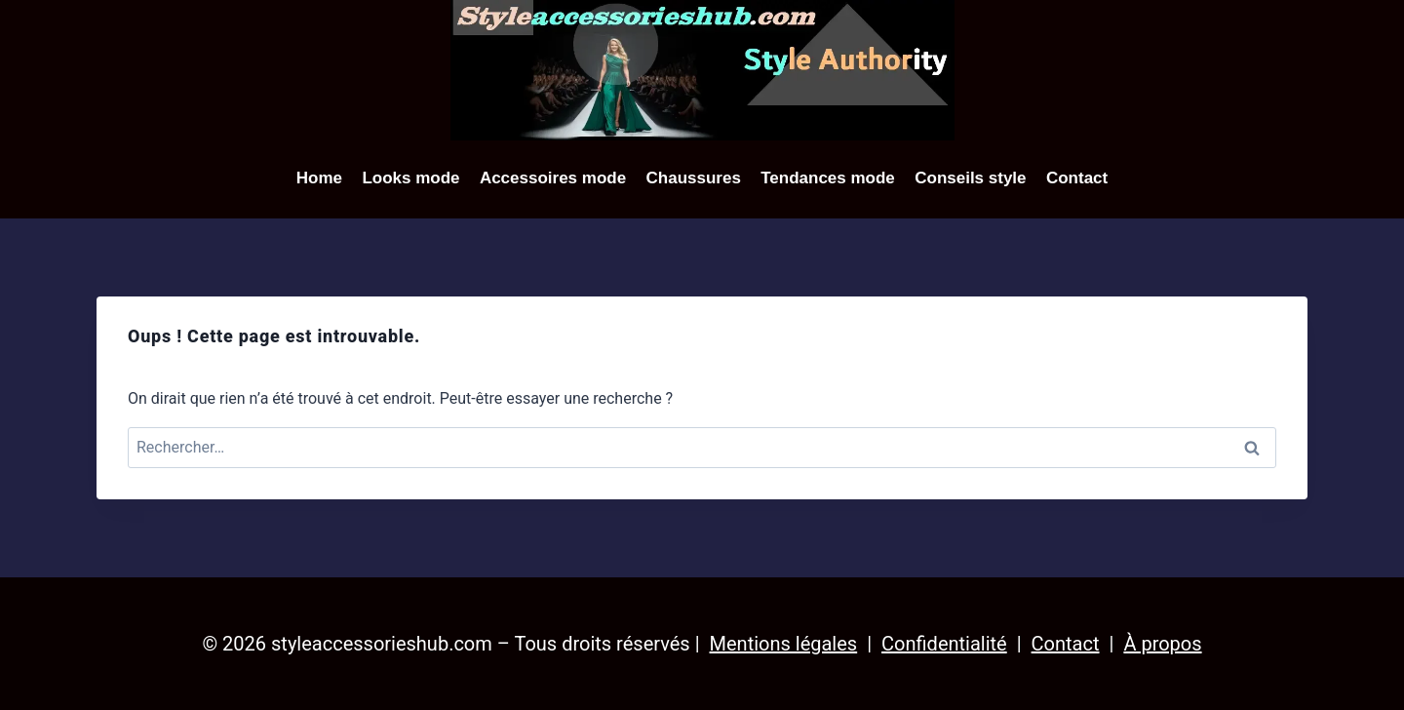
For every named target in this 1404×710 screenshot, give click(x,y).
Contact (1077, 178)
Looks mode (410, 178)
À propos (1162, 643)
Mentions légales (784, 643)
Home (319, 178)
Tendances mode (827, 178)
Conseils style (970, 178)
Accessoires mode (553, 178)
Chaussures (693, 178)
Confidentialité (944, 643)
